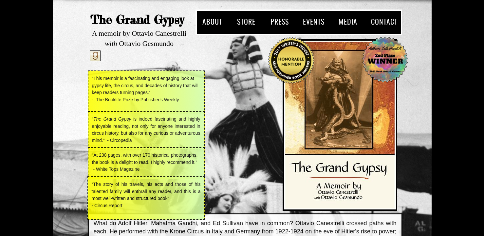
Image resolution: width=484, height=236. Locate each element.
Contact (384, 21)
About (212, 21)
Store (246, 21)
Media (348, 21)
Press (279, 21)
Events (314, 21)
